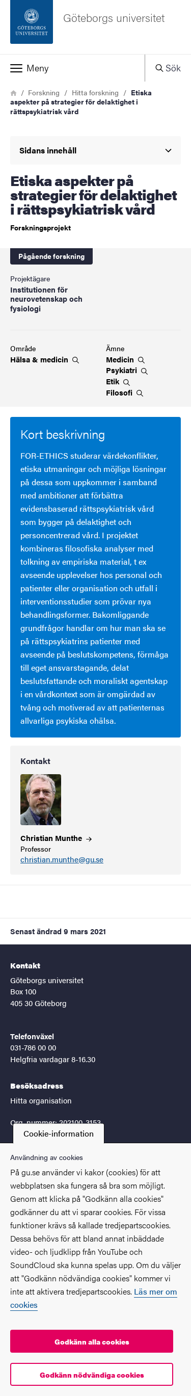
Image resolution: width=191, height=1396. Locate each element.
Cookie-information (58, 1133)
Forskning (44, 92)
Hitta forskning (95, 92)
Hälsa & (44, 359)
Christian (56, 837)
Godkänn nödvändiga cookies (92, 1374)
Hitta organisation (41, 1100)
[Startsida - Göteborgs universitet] (95, 27)
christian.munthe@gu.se (61, 859)
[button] (72, 68)
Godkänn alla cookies (91, 1341)
